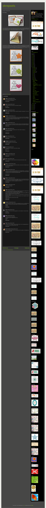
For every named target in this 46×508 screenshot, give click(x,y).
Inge (3, 29)
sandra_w (7, 163)
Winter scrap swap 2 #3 (36, 91)
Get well (34, 97)
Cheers (34, 89)
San (10, 29)
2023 (33, 58)
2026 (33, 55)
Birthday (34, 81)
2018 (33, 64)
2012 (33, 108)
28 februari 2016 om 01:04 (10, 209)
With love (34, 98)
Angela (6, 98)
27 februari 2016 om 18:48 (11, 163)
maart (34, 78)
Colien (6, 104)
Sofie (6, 158)
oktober (34, 70)
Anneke (7, 153)
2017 (33, 65)
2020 (33, 62)
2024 (33, 57)
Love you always (35, 92)
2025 (33, 56)
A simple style (34, 138)
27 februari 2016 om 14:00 (10, 158)
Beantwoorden (7, 101)
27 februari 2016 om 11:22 (11, 122)
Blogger (32, 505)
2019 (33, 63)
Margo (6, 215)
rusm (24, 505)
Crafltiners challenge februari (36, 101)
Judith (6, 189)
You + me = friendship (36, 99)
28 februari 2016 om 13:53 (11, 215)
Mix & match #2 (35, 93)
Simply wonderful (35, 80)
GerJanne (7, 202)
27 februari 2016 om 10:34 (11, 98)
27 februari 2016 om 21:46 (11, 202)
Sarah (6, 209)
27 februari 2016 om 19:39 (11, 169)
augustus (34, 72)
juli (33, 73)
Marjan (7, 122)
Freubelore (33, 143)
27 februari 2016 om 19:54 (11, 189)
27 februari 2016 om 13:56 (11, 153)
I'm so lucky (34, 82)
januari (34, 103)
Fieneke (7, 184)
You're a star (34, 90)
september (34, 71)
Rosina (6, 169)
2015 (33, 104)
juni (33, 74)
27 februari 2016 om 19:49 (11, 184)
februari (34, 79)
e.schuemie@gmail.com (34, 52)
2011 (33, 109)
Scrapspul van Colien (35, 112)
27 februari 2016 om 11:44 (10, 128)
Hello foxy (34, 100)
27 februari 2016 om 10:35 (11, 104)
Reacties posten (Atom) (10, 249)
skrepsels (9, 5)
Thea (6, 128)
